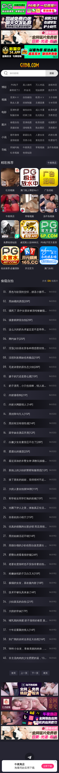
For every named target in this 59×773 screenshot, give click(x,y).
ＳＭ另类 (52, 102)
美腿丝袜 (14, 127)
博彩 (4, 87)
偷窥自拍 (14, 122)
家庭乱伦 (27, 134)
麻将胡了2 (15, 90)
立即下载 (47, 766)
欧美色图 (40, 122)
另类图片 (52, 127)
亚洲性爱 (14, 109)
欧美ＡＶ (40, 97)
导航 (4, 149)
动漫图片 (52, 122)
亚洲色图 (27, 122)
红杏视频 (14, 152)
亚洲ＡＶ (14, 97)
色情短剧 (27, 152)
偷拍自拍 (27, 109)
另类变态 (52, 115)
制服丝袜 (14, 115)
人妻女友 (40, 134)
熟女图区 (40, 127)
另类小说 (27, 140)
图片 (4, 124)
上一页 (24, 672)
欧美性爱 (52, 109)
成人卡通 (40, 109)
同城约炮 (14, 147)
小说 (4, 137)
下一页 (35, 672)
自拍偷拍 (27, 97)
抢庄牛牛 (52, 90)
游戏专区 (52, 84)
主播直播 (40, 102)
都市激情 (14, 134)
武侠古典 (52, 134)
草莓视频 (40, 147)
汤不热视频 (52, 147)
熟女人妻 (14, 102)
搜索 (52, 73)
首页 (13, 672)
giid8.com (29, 65)
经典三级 (27, 115)
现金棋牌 (40, 90)
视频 (4, 99)
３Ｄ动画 (52, 97)
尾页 (45, 672)
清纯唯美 (27, 127)
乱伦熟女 (40, 115)
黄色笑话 (40, 140)
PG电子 (14, 84)
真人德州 (27, 84)
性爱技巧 (52, 140)
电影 (4, 112)
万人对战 (40, 84)
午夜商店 (27, 147)
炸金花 (27, 90)
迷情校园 (14, 140)
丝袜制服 (27, 102)
